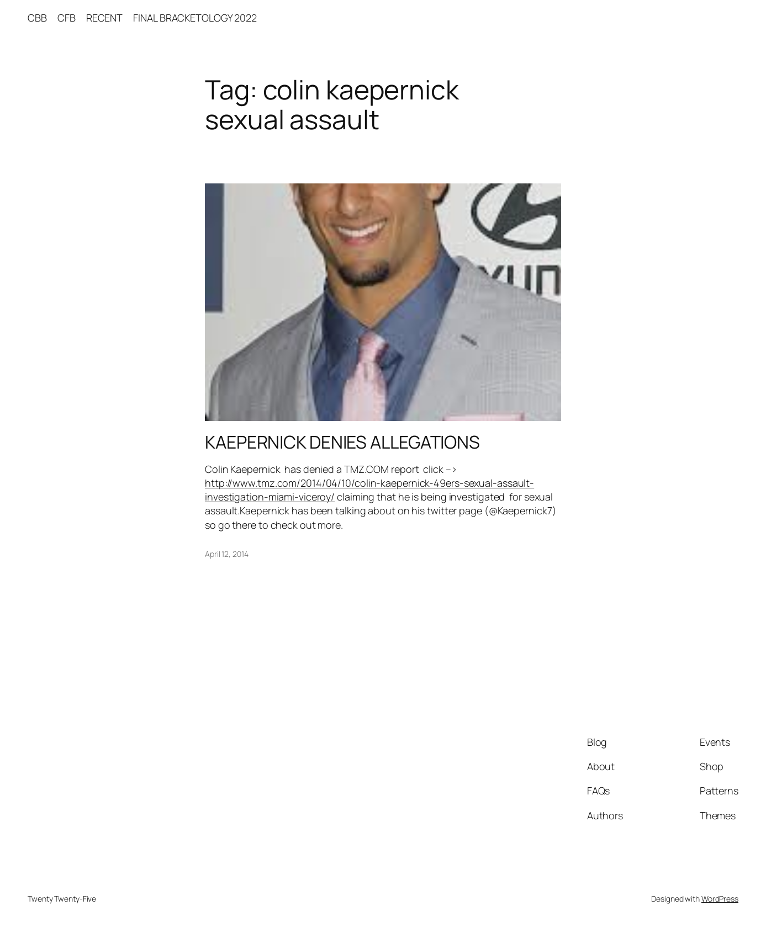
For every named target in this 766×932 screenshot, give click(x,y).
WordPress (719, 898)
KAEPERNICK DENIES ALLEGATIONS (342, 442)
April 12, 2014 (227, 554)
